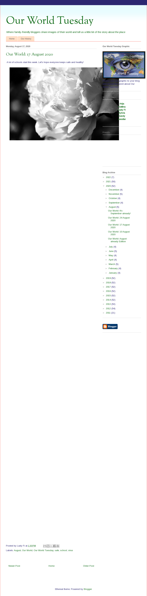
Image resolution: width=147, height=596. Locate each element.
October (113, 198)
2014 (108, 300)
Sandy (121, 116)
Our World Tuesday (49, 21)
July (111, 246)
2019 (108, 278)
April (111, 259)
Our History (26, 39)
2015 (108, 295)
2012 (108, 308)
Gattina (121, 106)
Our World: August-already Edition (117, 240)
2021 (108, 181)
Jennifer (122, 119)
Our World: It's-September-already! (119, 212)
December (114, 189)
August (17, 550)
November (114, 194)
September (114, 202)
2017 (108, 287)
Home (12, 39)
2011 (108, 312)
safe (57, 550)
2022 (108, 177)
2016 (108, 291)
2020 (108, 186)
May (111, 255)
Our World (27, 550)
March (112, 264)
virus (70, 550)
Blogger (88, 589)
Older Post (88, 566)
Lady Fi (122, 110)
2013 (108, 304)
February (113, 268)
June (111, 251)
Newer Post (14, 566)
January (113, 273)
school (63, 550)
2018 (108, 282)
